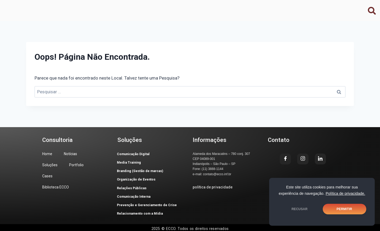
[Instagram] (304, 7)
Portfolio (134, 8)
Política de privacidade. (345, 193)
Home (46, 8)
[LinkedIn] (318, 7)
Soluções (103, 8)
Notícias (72, 8)
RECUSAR (300, 209)
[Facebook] (290, 7)
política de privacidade (212, 187)
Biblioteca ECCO (196, 8)
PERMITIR (344, 209)
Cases (161, 8)
